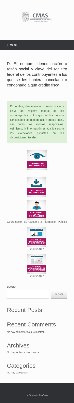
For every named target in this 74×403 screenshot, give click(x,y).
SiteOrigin (43, 395)
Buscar (11, 286)
